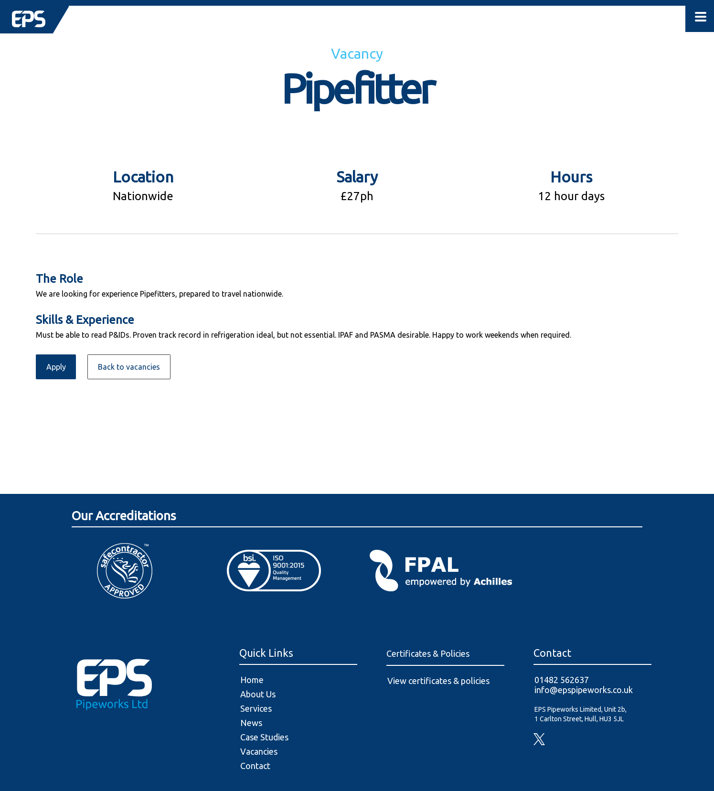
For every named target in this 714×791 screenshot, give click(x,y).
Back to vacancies (129, 367)
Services (256, 708)
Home (252, 679)
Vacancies (258, 751)
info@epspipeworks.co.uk (583, 690)
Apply (56, 367)
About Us (258, 694)
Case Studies (264, 737)
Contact (255, 765)
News (251, 722)
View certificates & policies (438, 680)
